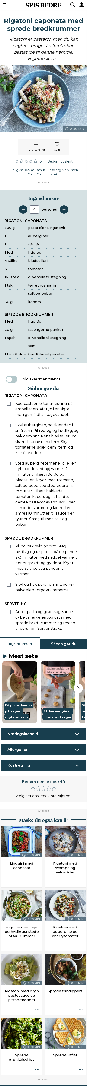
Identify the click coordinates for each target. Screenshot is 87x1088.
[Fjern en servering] (23, 209)
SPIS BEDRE (43, 5)
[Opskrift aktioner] (37, 882)
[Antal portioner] (34, 209)
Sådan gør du (63, 644)
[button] (19, 692)
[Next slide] (78, 688)
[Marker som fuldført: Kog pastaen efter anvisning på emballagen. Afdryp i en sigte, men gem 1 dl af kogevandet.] (9, 404)
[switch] (11, 379)
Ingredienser (20, 644)
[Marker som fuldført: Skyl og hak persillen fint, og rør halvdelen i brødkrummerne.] (9, 585)
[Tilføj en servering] (64, 209)
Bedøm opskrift (60, 161)
